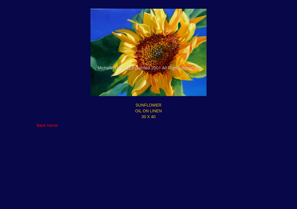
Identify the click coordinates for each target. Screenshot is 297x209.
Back (41, 125)
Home (52, 125)
